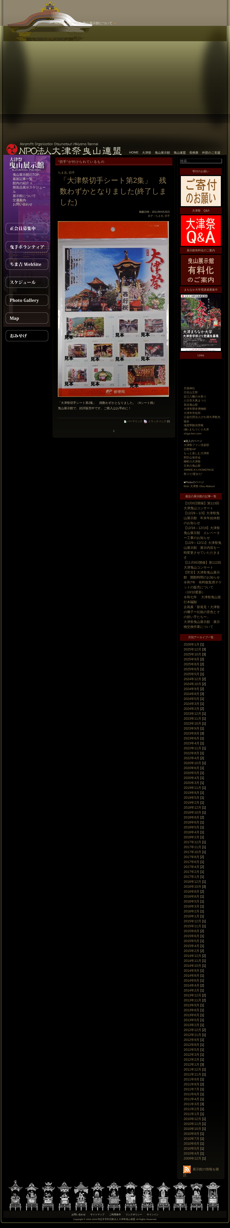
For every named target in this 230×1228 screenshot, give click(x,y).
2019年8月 (191, 793)
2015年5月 (191, 941)
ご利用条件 (115, 1214)
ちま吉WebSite (26, 264)
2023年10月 (192, 723)
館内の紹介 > (22, 183)
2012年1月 (191, 1064)
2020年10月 (192, 763)
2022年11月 (192, 748)
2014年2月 (191, 990)
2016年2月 (191, 911)
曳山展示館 (162, 152)
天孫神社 (189, 388)
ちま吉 (62, 172)
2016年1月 (191, 916)
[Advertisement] (135, 70)
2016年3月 (191, 906)
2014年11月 (192, 961)
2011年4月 (191, 1099)
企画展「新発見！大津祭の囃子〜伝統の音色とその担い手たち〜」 (202, 612)
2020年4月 (191, 778)
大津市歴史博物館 (195, 408)
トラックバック (154, 421)
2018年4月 (191, 832)
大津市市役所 (192, 412)
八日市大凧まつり (195, 400)
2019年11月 (192, 788)
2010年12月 (192, 1119)
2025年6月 (191, 669)
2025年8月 (191, 664)
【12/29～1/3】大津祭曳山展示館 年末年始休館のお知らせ (202, 518)
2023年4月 (191, 743)
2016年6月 (191, 896)
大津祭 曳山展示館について (91, 23)
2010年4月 (191, 1153)
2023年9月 (191, 728)
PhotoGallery (26, 300)
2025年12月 (192, 649)
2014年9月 (191, 970)
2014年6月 (191, 980)
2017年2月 (191, 872)
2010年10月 (192, 1129)
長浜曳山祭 (191, 404)
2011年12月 (192, 1069)
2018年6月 (191, 822)
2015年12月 (192, 921)
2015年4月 (191, 946)
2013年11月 (192, 1000)
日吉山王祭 (191, 392)
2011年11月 (192, 1074)
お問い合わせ (22, 204)
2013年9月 (191, 1005)
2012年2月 (191, 1059)
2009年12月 (192, 1158)
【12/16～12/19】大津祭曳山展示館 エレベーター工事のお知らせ (202, 533)
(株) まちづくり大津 (196, 429)
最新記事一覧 (22, 179)
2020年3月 (191, 783)
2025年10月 (192, 654)
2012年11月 (192, 1035)
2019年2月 (191, 802)
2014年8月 (191, 975)
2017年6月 (191, 862)
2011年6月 (191, 1094)
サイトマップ (97, 1214)
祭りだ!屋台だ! (193, 473)
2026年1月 (191, 644)
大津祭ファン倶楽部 (196, 444)
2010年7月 (191, 1138)
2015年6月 (191, 936)
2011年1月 (191, 1114)
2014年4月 (191, 985)
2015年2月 (191, 951)
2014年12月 (192, 956)
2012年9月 (191, 1040)
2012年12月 (192, 1030)
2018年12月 (192, 807)
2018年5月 (191, 827)
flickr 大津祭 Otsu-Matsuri (199, 486)
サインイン (153, 1214)
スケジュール (26, 282)
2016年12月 (192, 881)
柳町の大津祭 (192, 461)
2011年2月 (191, 1109)
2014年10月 (192, 965)
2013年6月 (191, 1015)
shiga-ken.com (193, 433)
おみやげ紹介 (26, 336)
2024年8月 (191, 694)
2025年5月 (191, 674)
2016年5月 (191, 901)
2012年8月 (191, 1045)
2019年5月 (191, 797)
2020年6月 (191, 768)
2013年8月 (191, 1010)
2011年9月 (191, 1079)
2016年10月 (192, 886)
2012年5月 (191, 1049)
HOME (59, 23)
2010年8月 (191, 1134)
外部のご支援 (211, 152)
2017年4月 (191, 867)
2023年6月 (191, 738)
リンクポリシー (134, 1214)
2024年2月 (191, 708)
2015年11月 (192, 926)
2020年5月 (191, 773)
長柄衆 (193, 152)
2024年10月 (192, 684)
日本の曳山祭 (192, 465)
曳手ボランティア (26, 246)
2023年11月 (192, 718)
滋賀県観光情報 (193, 425)
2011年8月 (191, 1084)
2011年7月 (191, 1089)
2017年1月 (191, 877)
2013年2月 (191, 1025)
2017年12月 (192, 842)
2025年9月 (191, 659)
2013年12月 (192, 995)
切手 (72, 172)
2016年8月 (191, 891)
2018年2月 (191, 837)
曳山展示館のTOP (26, 175)
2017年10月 (192, 852)
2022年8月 (191, 753)
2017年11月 (192, 847)
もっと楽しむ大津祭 (196, 453)
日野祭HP (190, 449)
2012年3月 (191, 1054)
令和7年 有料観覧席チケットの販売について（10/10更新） (203, 587)
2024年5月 (191, 699)
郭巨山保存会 (192, 457)
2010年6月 (191, 1143)
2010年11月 (192, 1124)
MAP (26, 318)
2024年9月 (191, 689)
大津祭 (146, 152)
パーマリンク (133, 421)
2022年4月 (191, 758)
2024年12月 (192, 679)
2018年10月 (192, 812)
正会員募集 (26, 228)
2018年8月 (191, 817)
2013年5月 (191, 1020)
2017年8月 (191, 857)
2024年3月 (191, 704)
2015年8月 (191, 931)
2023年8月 (191, 733)
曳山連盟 (180, 152)
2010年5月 (191, 1148)
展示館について (24, 196)
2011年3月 (191, 1104)
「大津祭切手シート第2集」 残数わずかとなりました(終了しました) (113, 191)
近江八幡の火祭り (195, 396)
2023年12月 (192, 713)
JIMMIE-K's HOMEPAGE (199, 469)
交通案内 (19, 200)
